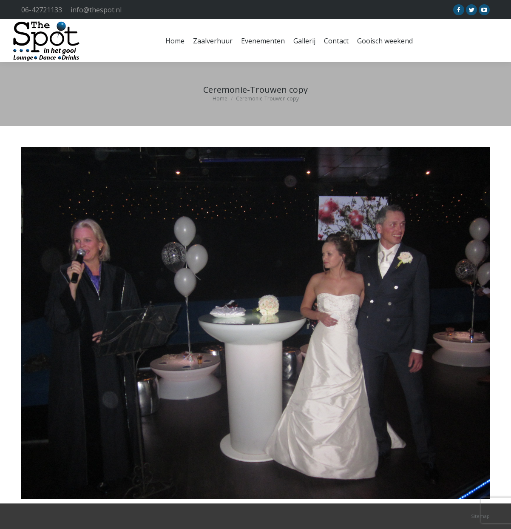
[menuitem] (175, 41)
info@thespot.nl (96, 9)
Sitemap (480, 516)
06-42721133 (41, 9)
